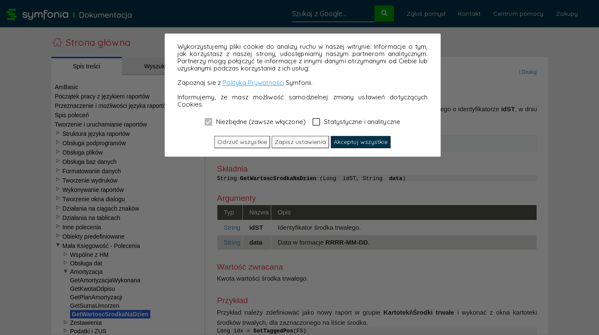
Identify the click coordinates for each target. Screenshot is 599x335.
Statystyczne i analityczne (356, 121)
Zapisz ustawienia (300, 142)
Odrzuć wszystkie (242, 142)
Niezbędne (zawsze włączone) (255, 121)
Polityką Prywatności (253, 83)
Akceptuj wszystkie (361, 142)
